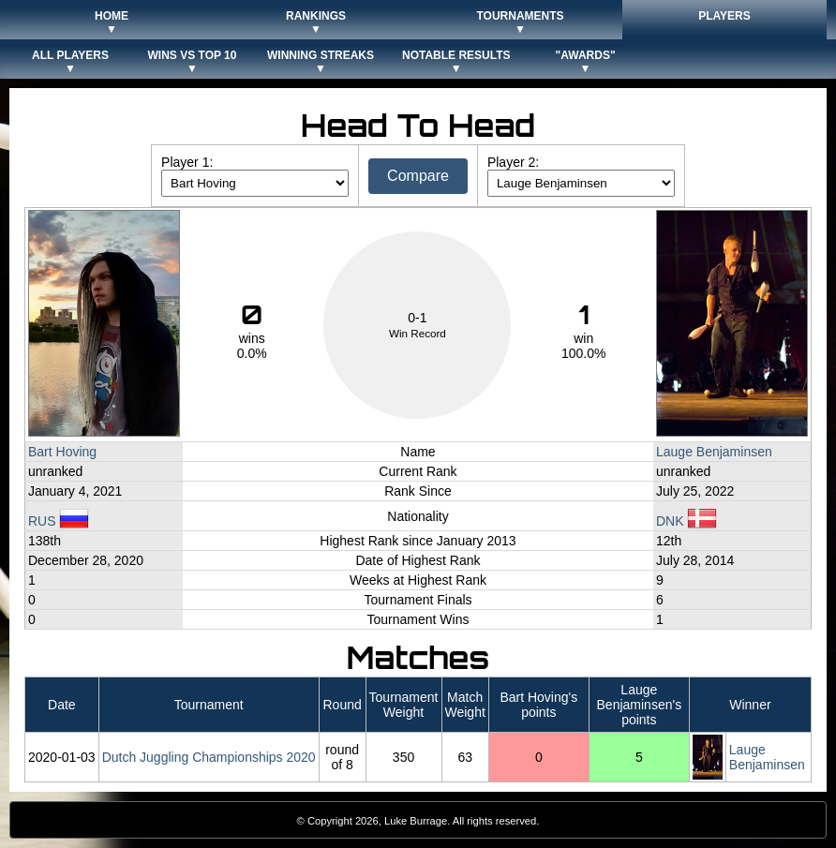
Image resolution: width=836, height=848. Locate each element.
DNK (686, 520)
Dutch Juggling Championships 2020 (209, 757)
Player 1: (187, 162)
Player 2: (513, 162)
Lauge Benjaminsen (714, 451)
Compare (418, 176)
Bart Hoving (62, 451)
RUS (58, 520)
